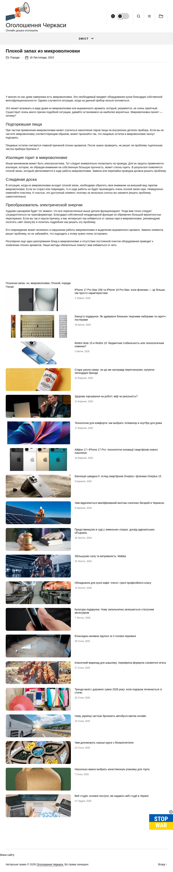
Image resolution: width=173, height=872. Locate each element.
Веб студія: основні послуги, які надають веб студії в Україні (112, 795)
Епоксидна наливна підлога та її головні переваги (105, 636)
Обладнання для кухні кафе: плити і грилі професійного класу (113, 582)
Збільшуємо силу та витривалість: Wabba (100, 556)
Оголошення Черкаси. (50, 864)
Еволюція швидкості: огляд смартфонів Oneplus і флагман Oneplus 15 (118, 476)
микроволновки (40, 283)
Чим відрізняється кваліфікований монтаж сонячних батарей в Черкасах (119, 502)
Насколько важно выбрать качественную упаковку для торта (112, 769)
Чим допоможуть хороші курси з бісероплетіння (104, 742)
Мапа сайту (7, 854)
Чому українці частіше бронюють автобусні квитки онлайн (110, 716)
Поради (14, 57)
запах (21, 283)
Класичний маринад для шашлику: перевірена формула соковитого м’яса (120, 662)
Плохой (55, 283)
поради (66, 283)
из (27, 283)
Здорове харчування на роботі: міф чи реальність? (106, 396)
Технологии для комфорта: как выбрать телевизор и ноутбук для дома (118, 422)
